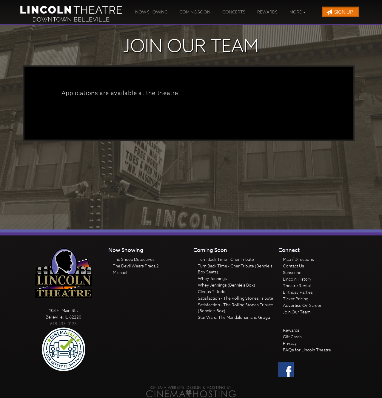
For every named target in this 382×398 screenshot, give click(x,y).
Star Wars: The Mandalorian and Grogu (234, 317)
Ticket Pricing (295, 298)
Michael (120, 272)
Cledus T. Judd (211, 291)
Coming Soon (194, 12)
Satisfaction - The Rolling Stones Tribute (235, 298)
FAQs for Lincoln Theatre (307, 350)
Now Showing (151, 12)
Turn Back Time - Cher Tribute (226, 259)
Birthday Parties (298, 292)
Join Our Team (297, 312)
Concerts (233, 12)
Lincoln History (297, 279)
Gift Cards (292, 336)
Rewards (267, 12)
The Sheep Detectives (134, 259)
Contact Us (293, 266)
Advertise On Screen (302, 305)
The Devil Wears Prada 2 (136, 266)
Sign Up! (340, 12)
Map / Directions (298, 259)
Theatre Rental (297, 285)
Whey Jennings (212, 278)
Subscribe (292, 272)
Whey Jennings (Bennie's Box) (226, 285)
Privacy (290, 343)
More (297, 12)
